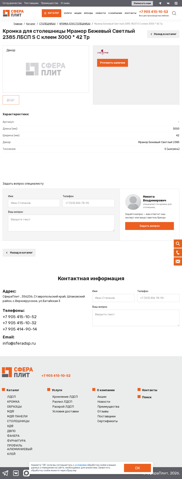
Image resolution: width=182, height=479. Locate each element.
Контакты (130, 13)
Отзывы (65, 3)
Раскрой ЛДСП (63, 406)
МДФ (10, 411)
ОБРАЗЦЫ (14, 406)
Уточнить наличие (112, 62)
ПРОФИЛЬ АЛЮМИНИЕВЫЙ (19, 447)
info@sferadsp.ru (19, 343)
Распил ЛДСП (62, 402)
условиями (81, 465)
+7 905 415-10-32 (19, 322)
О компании (115, 13)
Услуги (68, 13)
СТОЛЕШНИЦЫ (18, 421)
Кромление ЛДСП (65, 397)
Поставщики (31, 3)
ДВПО (11, 431)
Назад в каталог (163, 34)
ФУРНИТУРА (16, 441)
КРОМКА (13, 402)
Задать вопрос (150, 225)
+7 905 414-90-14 (20, 329)
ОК (137, 468)
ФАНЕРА (13, 436)
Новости (101, 13)
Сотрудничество (12, 3)
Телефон (68, 196)
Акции (77, 13)
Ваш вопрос (15, 211)
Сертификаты (107, 421)
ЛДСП (11, 397)
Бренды (88, 13)
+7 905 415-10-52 (153, 12)
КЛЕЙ (11, 454)
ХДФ (10, 426)
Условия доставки (65, 411)
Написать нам (142, 3)
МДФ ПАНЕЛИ (17, 416)
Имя (10, 196)
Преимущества (49, 3)
